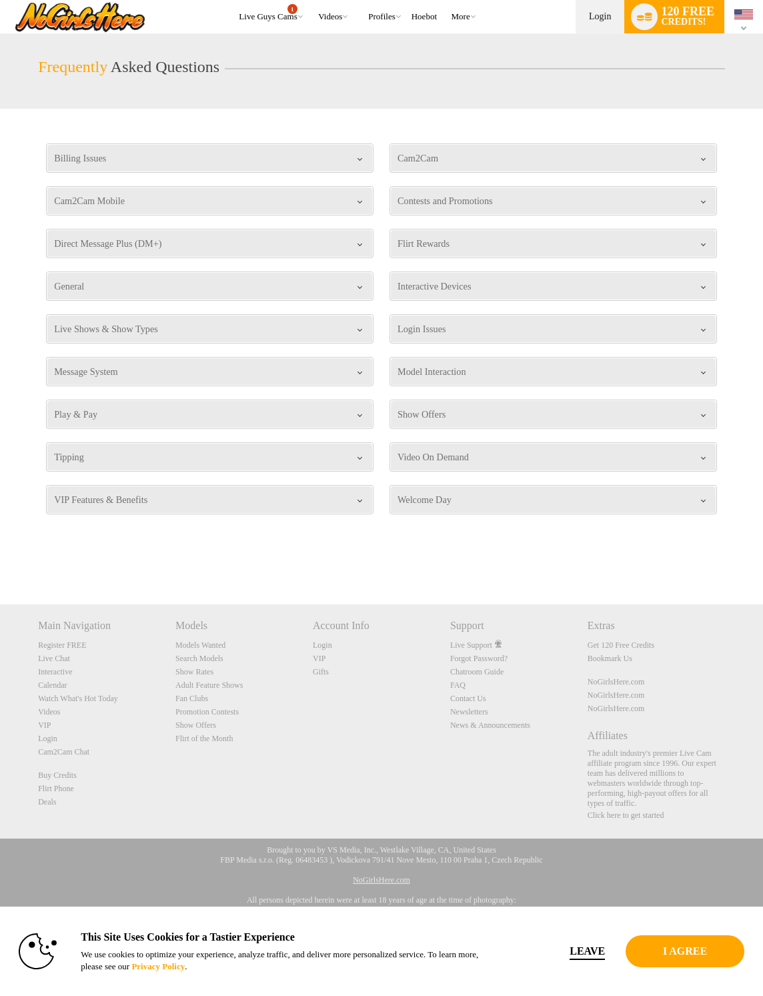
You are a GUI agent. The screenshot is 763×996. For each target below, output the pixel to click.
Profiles (381, 16)
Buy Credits (57, 775)
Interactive (55, 671)
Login (600, 16)
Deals (47, 802)
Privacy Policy (194, 966)
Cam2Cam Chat (63, 752)
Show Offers (195, 725)
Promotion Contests (207, 711)
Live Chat (54, 658)
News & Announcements (490, 725)
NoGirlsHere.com (616, 681)
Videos (330, 16)
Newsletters (469, 711)
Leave (554, 951)
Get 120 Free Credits (621, 645)
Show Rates (194, 671)
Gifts (321, 671)
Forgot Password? (479, 658)
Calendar (52, 685)
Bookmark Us (610, 658)
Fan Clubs (191, 698)
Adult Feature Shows (209, 685)
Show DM (0, 554)
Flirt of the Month (204, 738)
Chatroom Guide (477, 671)
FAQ (458, 685)
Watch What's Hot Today (78, 698)
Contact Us (468, 698)
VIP (44, 725)
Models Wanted (200, 645)
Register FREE (62, 645)
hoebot (424, 16)
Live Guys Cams (268, 12)
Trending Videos (312, 0)
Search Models (199, 658)
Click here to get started (626, 815)
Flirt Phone (56, 788)
